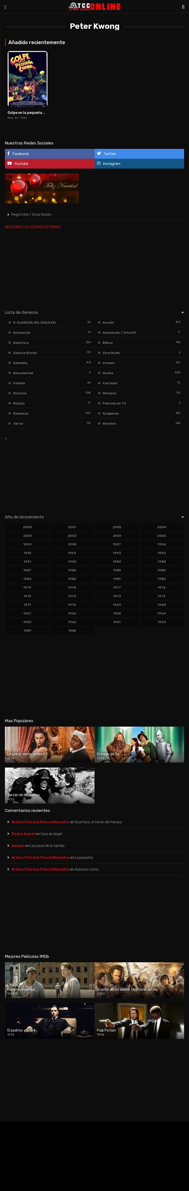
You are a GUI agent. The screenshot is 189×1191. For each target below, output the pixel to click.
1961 (117, 622)
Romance (20, 413)
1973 (117, 596)
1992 (162, 553)
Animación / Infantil (119, 332)
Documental (23, 373)
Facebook (18, 153)
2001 (117, 536)
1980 (162, 579)
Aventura (21, 343)
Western (109, 423)
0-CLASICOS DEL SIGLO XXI (34, 322)
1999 (27, 544)
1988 (162, 561)
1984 (162, 570)
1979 (27, 587)
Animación (22, 332)
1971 (27, 605)
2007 (72, 527)
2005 (117, 527)
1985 (117, 570)
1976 (162, 587)
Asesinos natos (87, 869)
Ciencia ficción (25, 353)
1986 (72, 570)
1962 (72, 622)
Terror (18, 423)
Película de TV (114, 403)
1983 (27, 579)
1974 (72, 596)
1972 (162, 596)
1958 (72, 630)
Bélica (108, 343)
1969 (117, 605)
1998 (72, 544)
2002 (72, 536)
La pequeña (84, 858)
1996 (162, 544)
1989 (117, 561)
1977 (117, 587)
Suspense (111, 413)
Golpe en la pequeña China (30, 113)
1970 (72, 605)
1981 (117, 579)
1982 (72, 579)
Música (19, 403)
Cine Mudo (111, 353)
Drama (108, 373)
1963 (27, 622)
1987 (27, 570)
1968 (162, 605)
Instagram (108, 163)
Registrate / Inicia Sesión (31, 214)
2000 (161, 536)
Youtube (17, 163)
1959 (27, 630)
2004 (161, 527)
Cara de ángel (51, 834)
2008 (27, 527)
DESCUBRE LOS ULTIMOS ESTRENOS (33, 227)
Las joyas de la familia (47, 846)
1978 (72, 587)
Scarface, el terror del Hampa (98, 822)
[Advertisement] (94, 268)
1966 (72, 613)
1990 (72, 561)
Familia (19, 383)
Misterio (109, 393)
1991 (27, 561)
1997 (117, 544)
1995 (27, 553)
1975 (27, 596)
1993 (117, 553)
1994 (72, 553)
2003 (27, 536)
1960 (162, 622)
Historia (19, 393)
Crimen (108, 363)
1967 (27, 613)
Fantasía (110, 383)
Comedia (20, 363)
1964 (162, 613)
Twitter (106, 153)
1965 (117, 613)
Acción (108, 322)
